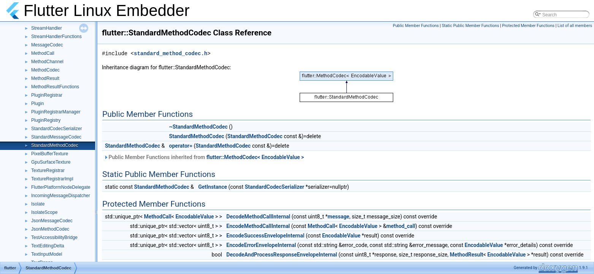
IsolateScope (44, 212)
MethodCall (42, 53)
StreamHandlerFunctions (56, 36)
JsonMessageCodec (52, 220)
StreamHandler (46, 28)
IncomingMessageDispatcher (60, 195)
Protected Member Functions (528, 25)
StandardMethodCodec (54, 145)
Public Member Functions (416, 25)
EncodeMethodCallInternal (258, 226)
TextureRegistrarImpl (52, 179)
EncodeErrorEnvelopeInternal (261, 245)
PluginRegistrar (46, 95)
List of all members (574, 25)
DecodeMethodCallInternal (258, 216)
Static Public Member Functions (470, 25)
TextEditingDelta (47, 246)
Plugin (37, 103)
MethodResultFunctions (55, 86)
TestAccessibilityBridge (54, 237)
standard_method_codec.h (170, 53)
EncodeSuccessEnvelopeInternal (265, 236)
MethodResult (45, 78)
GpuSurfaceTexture (50, 162)
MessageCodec (47, 45)
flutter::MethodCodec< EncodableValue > (255, 157)
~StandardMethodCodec (198, 127)
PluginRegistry (45, 120)
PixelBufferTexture (49, 153)
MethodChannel (47, 61)
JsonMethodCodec (50, 229)
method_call (400, 226)
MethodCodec (45, 70)
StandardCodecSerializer (56, 128)
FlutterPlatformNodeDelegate (60, 187)
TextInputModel (46, 254)
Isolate (37, 204)
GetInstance (212, 187)
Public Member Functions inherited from (204, 157)
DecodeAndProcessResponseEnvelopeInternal (281, 255)
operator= (180, 146)
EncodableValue (194, 216)
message (338, 216)
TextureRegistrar (48, 170)
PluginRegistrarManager (55, 112)
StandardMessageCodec (56, 137)
